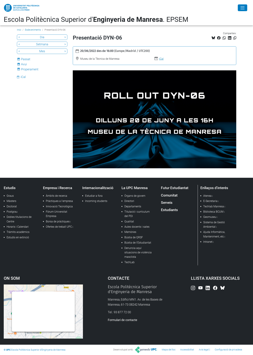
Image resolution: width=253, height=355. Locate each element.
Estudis (10, 188)
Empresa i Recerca (57, 188)
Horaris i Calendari (18, 226)
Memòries (130, 232)
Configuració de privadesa (228, 349)
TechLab (129, 262)
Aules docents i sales (136, 226)
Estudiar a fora (94, 195)
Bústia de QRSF (133, 237)
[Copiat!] (234, 38)
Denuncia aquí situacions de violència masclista (138, 252)
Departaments (132, 206)
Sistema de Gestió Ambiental (214, 224)
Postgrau (12, 211)
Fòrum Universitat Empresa (56, 214)
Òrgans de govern (134, 195)
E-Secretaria (210, 201)
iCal (161, 58)
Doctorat (12, 206)
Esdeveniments (33, 29)
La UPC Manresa (135, 188)
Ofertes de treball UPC (59, 226)
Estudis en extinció (18, 237)
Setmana (42, 44)
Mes (42, 51)
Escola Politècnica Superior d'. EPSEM (96, 20)
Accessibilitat (187, 349)
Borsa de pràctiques (58, 221)
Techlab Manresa (213, 206)
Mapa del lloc (168, 349)
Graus (10, 195)
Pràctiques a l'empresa (59, 201)
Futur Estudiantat (174, 188)
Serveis (166, 202)
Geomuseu (209, 217)
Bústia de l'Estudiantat (137, 242)
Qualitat (129, 221)
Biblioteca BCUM (213, 211)
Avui (24, 64)
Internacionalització (97, 188)
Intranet (207, 241)
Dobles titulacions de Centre (19, 219)
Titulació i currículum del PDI (137, 214)
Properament (29, 69)
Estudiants (169, 210)
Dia (42, 37)
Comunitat (169, 195)
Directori (129, 201)
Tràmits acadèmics (18, 232)
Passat (25, 59)
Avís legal (204, 349)
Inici (19, 29)
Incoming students (96, 201)
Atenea (207, 195)
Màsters (11, 201)
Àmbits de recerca (56, 195)
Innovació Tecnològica (59, 206)
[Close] (242, 7)
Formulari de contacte (122, 320)
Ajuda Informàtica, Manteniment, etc (214, 234)
